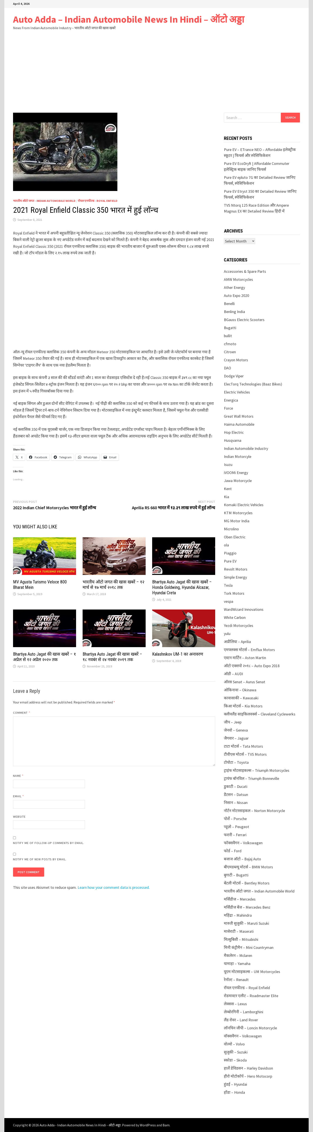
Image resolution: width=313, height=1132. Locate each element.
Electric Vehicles (237, 392)
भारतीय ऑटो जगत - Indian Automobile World (44, 201)
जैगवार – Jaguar (236, 738)
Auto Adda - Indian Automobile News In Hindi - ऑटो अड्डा (80, 1125)
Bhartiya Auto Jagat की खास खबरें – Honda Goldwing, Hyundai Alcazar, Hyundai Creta (182, 587)
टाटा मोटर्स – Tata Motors (243, 746)
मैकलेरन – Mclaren (238, 955)
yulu (227, 633)
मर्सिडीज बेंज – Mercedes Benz (247, 907)
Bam (166, 1125)
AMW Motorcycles (238, 279)
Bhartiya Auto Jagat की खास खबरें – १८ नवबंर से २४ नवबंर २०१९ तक (112, 656)
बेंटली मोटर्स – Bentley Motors (247, 883)
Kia (226, 496)
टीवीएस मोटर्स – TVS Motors (245, 754)
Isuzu (228, 464)
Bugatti (230, 327)
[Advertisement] (156, 71)
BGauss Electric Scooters (244, 319)
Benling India (234, 311)
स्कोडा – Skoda (235, 1060)
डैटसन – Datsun (236, 794)
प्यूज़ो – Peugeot (236, 826)
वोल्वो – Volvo (234, 1044)
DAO (227, 367)
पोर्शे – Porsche (235, 818)
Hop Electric (234, 432)
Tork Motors (234, 593)
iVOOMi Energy (236, 472)
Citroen (230, 351)
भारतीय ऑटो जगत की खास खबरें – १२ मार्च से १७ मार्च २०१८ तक (113, 584)
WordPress (148, 1125)
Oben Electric (234, 536)
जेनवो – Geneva (236, 730)
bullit (228, 335)
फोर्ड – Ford (232, 850)
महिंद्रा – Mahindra (238, 915)
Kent (228, 488)
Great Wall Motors (238, 416)
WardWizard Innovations (243, 609)
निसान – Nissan (236, 802)
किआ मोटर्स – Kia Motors (243, 705)
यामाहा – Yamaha (237, 963)
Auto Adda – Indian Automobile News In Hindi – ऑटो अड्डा (128, 19)
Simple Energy (235, 577)
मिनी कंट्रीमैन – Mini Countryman (248, 947)
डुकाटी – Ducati (235, 786)
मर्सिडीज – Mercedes (240, 899)
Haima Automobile (239, 424)
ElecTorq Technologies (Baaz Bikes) (253, 384)
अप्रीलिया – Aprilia (237, 641)
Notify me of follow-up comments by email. (48, 843)
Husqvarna (232, 440)
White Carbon (235, 617)
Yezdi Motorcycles (238, 625)
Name (18, 776)
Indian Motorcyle (237, 456)
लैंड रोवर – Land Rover (241, 1019)
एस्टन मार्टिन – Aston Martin (245, 657)
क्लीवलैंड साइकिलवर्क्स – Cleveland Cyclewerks (259, 714)
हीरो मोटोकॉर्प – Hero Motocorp (248, 1076)
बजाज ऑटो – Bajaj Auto (242, 858)
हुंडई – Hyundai (235, 1084)
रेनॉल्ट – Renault (236, 979)
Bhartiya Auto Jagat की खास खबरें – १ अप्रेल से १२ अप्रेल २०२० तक (44, 656)
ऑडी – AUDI (233, 673)
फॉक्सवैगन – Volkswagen (243, 842)
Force (228, 408)
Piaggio (230, 553)
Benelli (229, 303)
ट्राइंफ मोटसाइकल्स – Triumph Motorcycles (256, 770)
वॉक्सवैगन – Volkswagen (243, 1035)
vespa (228, 601)
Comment (21, 713)
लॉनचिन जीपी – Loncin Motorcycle (250, 1027)
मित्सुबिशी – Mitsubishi (241, 939)
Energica (231, 400)
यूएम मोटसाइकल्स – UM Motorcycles (252, 971)
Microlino (231, 528)
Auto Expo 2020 (236, 295)
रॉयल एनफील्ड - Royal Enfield (97, 201)
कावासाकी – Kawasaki (241, 697)
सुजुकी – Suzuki (236, 1052)
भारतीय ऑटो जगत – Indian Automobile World (259, 891)
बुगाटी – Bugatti (236, 874)
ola (226, 545)
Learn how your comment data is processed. (114, 887)
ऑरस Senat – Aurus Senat (244, 681)
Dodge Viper (234, 375)
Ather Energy (234, 287)
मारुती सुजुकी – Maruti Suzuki (246, 923)
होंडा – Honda (234, 1092)
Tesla (228, 585)
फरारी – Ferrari (235, 834)
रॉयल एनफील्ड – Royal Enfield (247, 987)
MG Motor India (236, 520)
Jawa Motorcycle (238, 480)
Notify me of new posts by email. (40, 859)
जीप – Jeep (232, 722)
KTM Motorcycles (238, 512)
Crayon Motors (236, 359)
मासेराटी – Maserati (239, 931)
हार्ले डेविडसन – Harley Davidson (248, 1068)
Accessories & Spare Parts (245, 271)
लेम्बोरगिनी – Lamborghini (243, 1011)
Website (19, 817)
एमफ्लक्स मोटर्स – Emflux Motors (249, 649)
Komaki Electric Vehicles (243, 504)
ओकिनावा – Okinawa (240, 689)
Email (18, 796)
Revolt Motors (235, 569)
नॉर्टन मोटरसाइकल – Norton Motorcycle (254, 810)
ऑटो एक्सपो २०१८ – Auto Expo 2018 (252, 665)
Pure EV (230, 561)
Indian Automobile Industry (246, 448)
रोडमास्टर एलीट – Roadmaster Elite (251, 995)
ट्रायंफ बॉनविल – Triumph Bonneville (251, 778)
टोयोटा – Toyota (236, 762)
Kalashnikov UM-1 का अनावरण (177, 654)
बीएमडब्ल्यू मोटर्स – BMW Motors (248, 866)
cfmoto (230, 343)
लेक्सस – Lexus (235, 1003)
